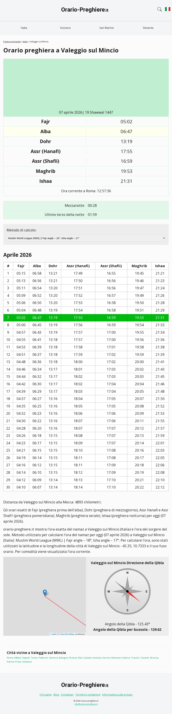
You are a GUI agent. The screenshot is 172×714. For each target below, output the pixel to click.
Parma (10, 661)
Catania (87, 657)
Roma (10, 657)
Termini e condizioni (87, 694)
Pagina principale (12, 41)
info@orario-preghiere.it (86, 704)
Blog (56, 694)
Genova (53, 657)
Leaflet (54, 634)
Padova (125, 657)
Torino (34, 657)
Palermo (43, 657)
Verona (106, 657)
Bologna (63, 657)
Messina (116, 657)
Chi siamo (46, 694)
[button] (45, 592)
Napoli (25, 657)
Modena (27, 661)
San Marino (106, 28)
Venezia (96, 657)
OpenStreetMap (67, 634)
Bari (80, 657)
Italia (24, 28)
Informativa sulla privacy (117, 694)
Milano (18, 657)
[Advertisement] (88, 85)
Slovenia (148, 28)
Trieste (135, 657)
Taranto (144, 657)
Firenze (73, 657)
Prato (18, 661)
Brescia (154, 657)
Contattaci (67, 694)
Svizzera (65, 28)
